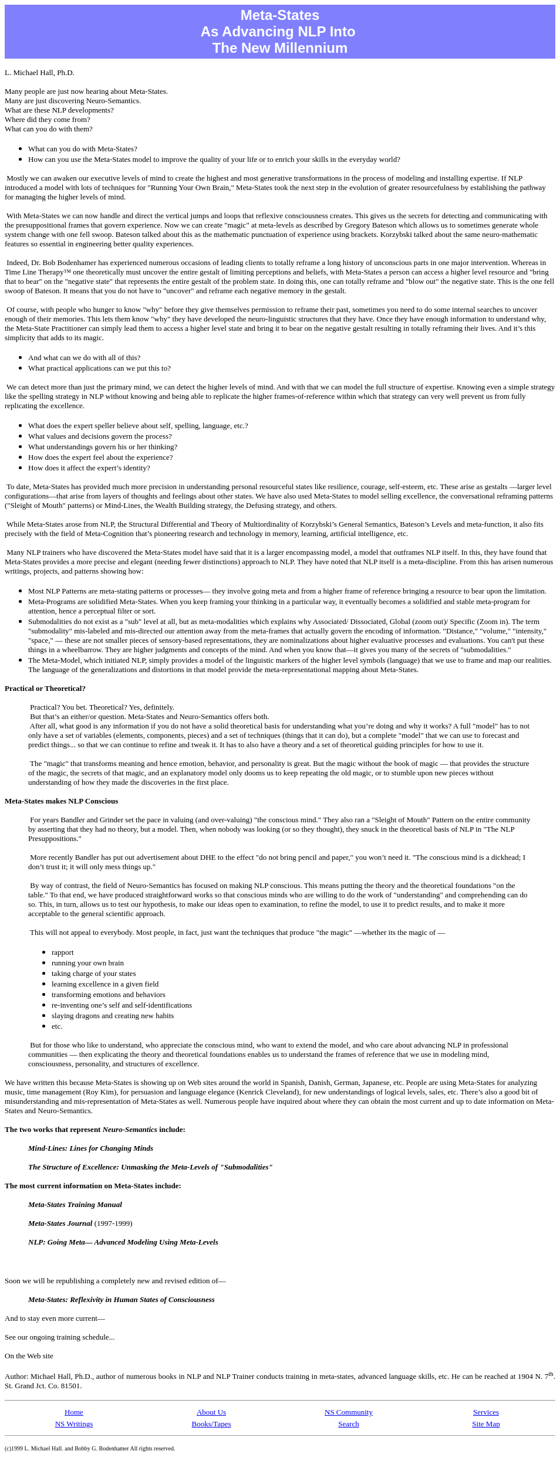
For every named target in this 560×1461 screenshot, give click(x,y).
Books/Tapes (211, 1423)
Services (486, 1412)
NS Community (349, 1412)
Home (74, 1412)
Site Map (486, 1423)
